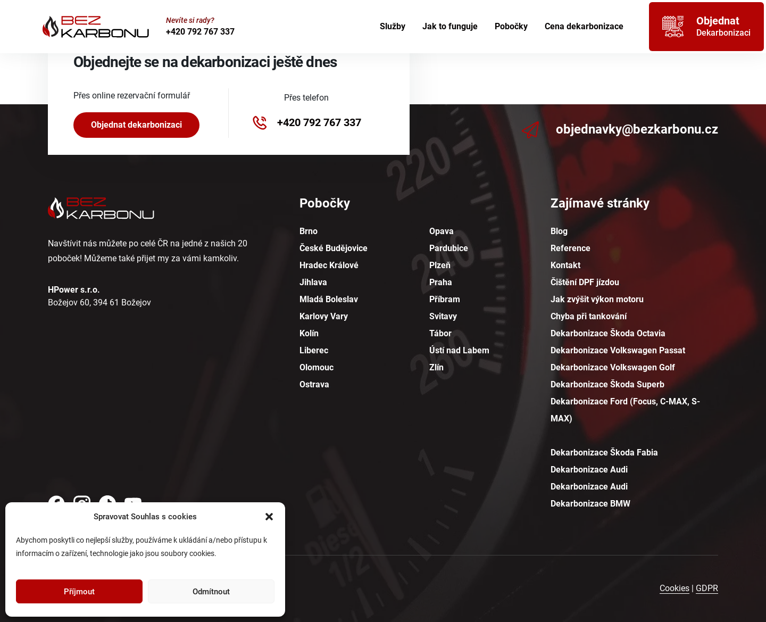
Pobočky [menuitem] (511, 26)
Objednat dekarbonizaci (136, 125)
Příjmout (79, 591)
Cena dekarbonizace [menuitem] (584, 26)
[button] (269, 516)
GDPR (707, 588)
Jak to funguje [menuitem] (450, 26)
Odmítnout (211, 591)
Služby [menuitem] (392, 26)
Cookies (674, 588)
